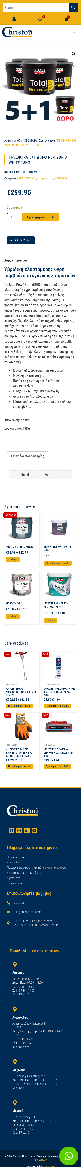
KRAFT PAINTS (27, 178)
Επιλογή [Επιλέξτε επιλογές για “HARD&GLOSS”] (12, 616)
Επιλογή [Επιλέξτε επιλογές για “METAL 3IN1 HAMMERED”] (12, 559)
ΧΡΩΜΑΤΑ (30, 140)
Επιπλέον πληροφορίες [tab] (27, 456)
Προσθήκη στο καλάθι (40, 217)
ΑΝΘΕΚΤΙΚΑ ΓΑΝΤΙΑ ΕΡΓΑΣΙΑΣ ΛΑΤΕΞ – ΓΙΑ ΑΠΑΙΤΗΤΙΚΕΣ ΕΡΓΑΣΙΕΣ (19, 753)
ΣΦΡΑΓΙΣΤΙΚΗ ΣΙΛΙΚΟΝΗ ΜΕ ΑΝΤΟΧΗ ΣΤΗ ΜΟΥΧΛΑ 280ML (59, 692)
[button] (74, 54)
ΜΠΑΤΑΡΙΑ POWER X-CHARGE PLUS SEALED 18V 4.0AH (59, 753)
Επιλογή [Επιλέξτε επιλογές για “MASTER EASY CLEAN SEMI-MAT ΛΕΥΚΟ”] (50, 620)
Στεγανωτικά (47, 140)
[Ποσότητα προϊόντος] (13, 217)
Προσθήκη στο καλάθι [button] (57, 563)
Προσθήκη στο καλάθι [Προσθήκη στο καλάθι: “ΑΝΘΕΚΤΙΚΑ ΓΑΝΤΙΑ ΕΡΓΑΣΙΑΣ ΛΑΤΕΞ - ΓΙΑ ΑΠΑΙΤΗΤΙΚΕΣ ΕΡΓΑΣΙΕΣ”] (19, 766)
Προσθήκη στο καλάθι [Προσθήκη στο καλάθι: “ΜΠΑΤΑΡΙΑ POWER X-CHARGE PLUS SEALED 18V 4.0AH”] (57, 766)
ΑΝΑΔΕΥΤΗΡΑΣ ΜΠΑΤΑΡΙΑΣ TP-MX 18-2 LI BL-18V (21, 692)
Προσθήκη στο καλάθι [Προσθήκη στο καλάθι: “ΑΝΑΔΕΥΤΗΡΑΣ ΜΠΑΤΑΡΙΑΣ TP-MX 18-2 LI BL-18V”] (19, 705)
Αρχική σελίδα (13, 140)
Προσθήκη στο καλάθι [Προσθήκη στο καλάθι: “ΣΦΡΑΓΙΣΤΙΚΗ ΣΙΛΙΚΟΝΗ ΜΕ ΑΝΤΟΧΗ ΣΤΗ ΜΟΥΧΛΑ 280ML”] (57, 705)
